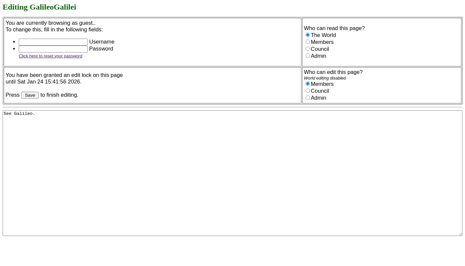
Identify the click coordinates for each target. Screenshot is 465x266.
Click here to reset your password (50, 55)
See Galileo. (232, 185)
